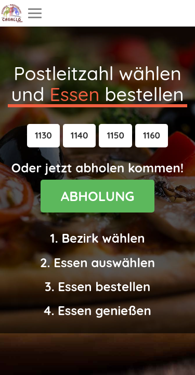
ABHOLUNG (98, 196)
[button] (43, 135)
